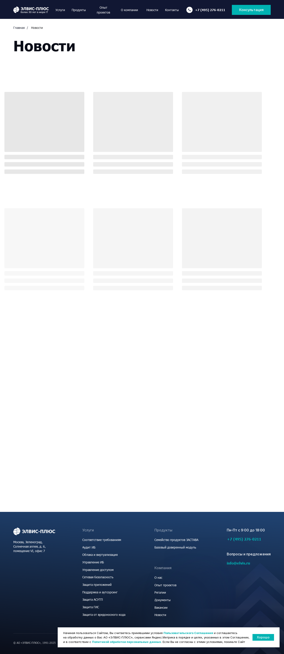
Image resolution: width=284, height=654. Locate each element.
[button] (251, 10)
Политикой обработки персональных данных (126, 642)
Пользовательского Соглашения (188, 633)
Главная (19, 28)
